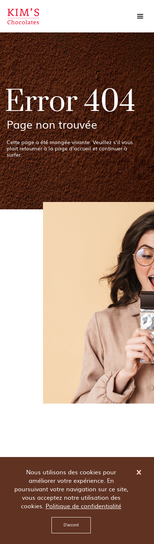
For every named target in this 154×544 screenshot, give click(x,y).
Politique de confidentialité (83, 505)
